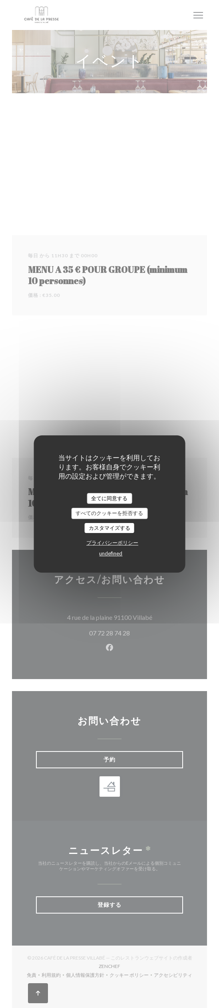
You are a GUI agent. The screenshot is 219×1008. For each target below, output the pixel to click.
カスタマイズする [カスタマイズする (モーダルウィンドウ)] (109, 528)
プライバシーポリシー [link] (112, 542)
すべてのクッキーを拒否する (109, 513)
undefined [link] (110, 553)
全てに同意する (109, 498)
